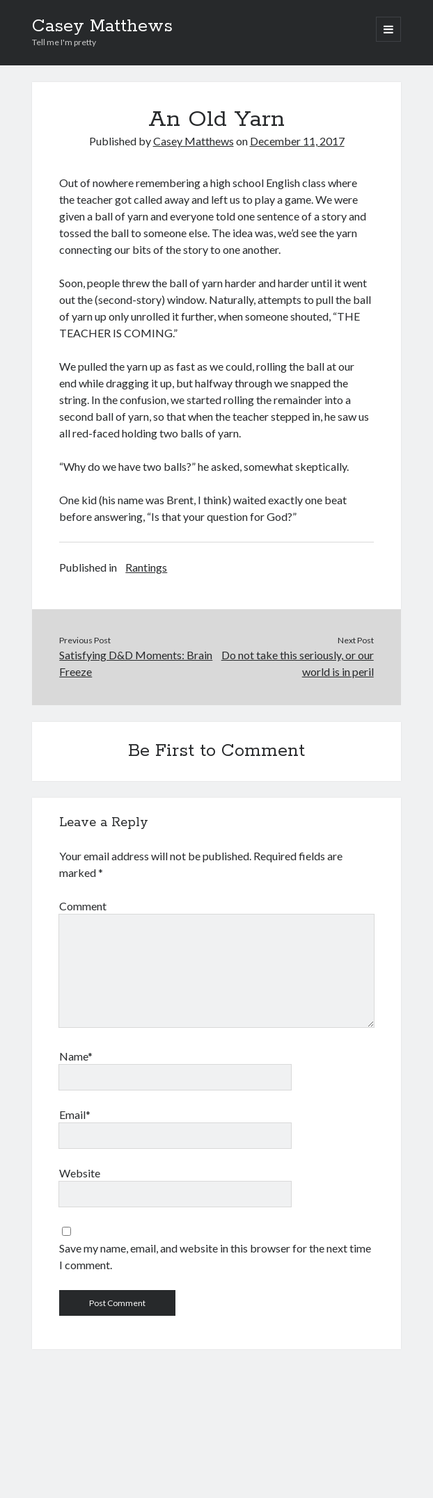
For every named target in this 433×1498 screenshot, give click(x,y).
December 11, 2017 (297, 140)
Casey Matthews (102, 26)
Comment (83, 905)
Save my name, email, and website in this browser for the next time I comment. (215, 1256)
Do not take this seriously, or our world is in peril (297, 663)
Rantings (146, 567)
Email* (74, 1114)
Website (79, 1172)
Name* (76, 1056)
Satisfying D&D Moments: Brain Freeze (135, 663)
